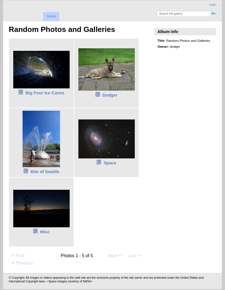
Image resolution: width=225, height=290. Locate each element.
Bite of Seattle (44, 171)
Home (51, 16)
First (17, 255)
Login (212, 4)
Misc (45, 231)
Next (115, 255)
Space (110, 162)
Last (135, 255)
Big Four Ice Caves (44, 92)
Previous (21, 262)
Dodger (109, 95)
